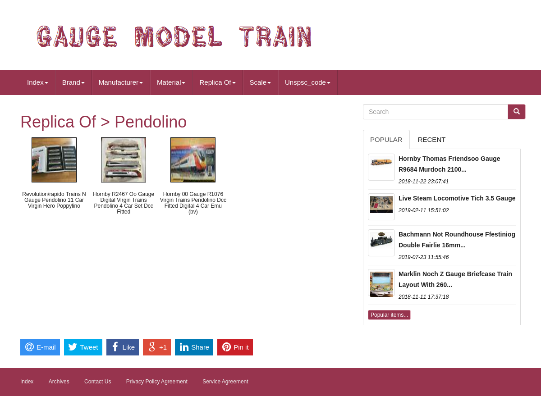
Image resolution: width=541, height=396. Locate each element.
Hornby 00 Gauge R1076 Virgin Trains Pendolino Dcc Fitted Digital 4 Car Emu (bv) (193, 203)
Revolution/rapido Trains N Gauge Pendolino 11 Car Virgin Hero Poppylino (54, 200)
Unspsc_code (307, 82)
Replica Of (217, 82)
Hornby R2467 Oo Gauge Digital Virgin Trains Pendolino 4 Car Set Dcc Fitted (123, 203)
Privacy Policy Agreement (157, 381)
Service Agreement (225, 381)
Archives (59, 381)
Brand (73, 82)
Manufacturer (121, 82)
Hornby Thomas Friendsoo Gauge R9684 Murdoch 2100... (449, 164)
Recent (432, 139)
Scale (260, 82)
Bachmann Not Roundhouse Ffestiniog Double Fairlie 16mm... (457, 240)
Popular (386, 139)
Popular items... (389, 315)
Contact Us (97, 381)
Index (37, 82)
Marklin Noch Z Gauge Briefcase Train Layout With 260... (455, 279)
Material (171, 82)
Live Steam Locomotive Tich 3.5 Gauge (457, 198)
